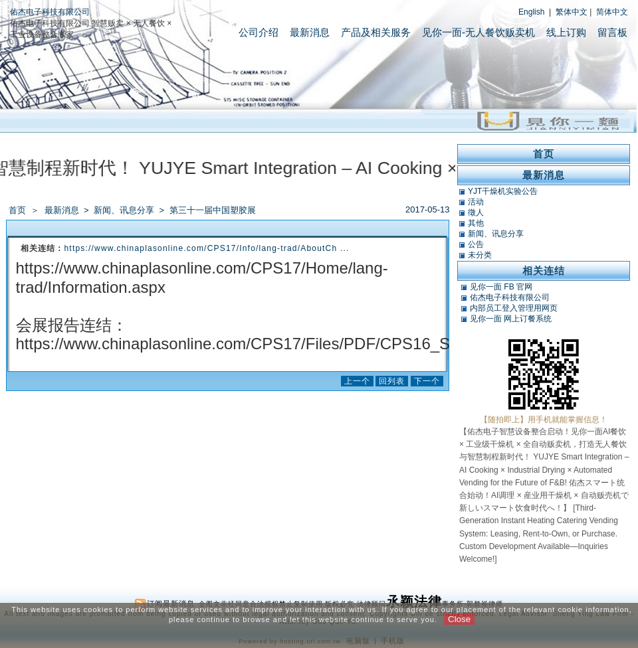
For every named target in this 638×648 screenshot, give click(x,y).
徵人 (476, 212)
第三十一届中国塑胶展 (212, 210)
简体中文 (612, 12)
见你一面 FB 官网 (501, 286)
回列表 (392, 381)
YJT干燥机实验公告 (503, 191)
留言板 (612, 32)
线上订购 (566, 32)
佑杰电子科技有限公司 (50, 12)
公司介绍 (258, 32)
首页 (17, 210)
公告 (476, 244)
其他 (476, 223)
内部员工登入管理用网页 (514, 308)
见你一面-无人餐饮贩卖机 (478, 32)
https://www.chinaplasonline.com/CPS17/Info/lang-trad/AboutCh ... (207, 248)
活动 (476, 201)
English (531, 12)
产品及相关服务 (376, 32)
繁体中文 (571, 12)
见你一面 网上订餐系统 (511, 318)
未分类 (480, 255)
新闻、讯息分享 (125, 210)
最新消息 (310, 32)
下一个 (427, 381)
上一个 (357, 381)
